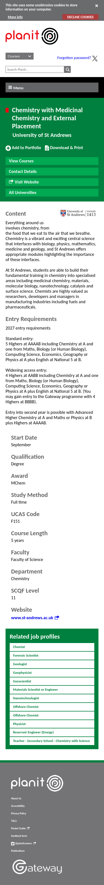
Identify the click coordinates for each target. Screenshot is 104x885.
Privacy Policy (18, 813)
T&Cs (14, 821)
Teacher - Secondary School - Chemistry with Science (51, 741)
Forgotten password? (74, 57)
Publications (17, 851)
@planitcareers (23, 843)
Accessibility (18, 806)
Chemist (19, 647)
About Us (16, 798)
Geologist (20, 664)
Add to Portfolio (23, 150)
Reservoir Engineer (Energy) (33, 732)
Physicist (19, 724)
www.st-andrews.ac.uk (35, 617)
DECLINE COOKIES (80, 17)
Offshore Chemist (26, 707)
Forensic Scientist (25, 655)
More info (15, 17)
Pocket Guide (20, 828)
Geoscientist (22, 681)
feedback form (19, 836)
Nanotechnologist (26, 698)
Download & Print (64, 150)
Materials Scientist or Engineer (35, 689)
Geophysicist (22, 672)
